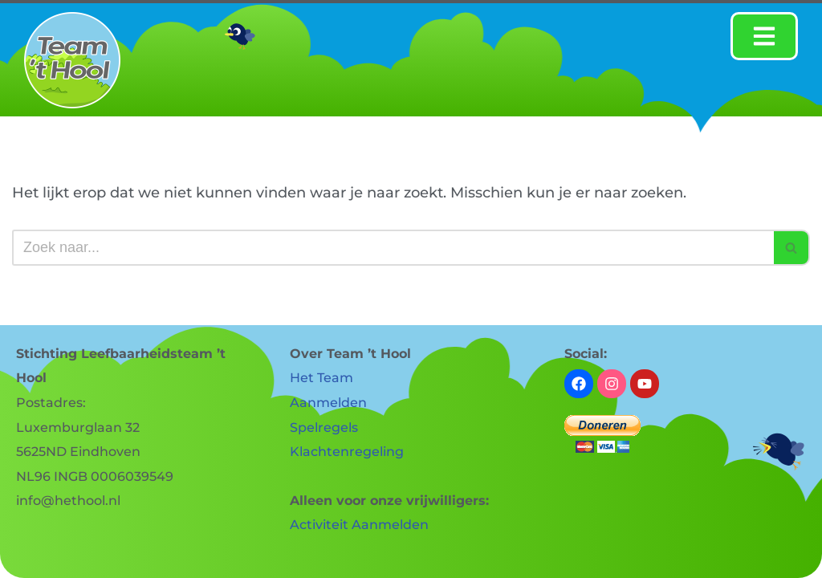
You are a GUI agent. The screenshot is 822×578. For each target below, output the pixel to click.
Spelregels (324, 427)
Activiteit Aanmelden (359, 524)
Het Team (321, 377)
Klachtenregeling (347, 451)
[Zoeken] (393, 248)
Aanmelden (328, 402)
